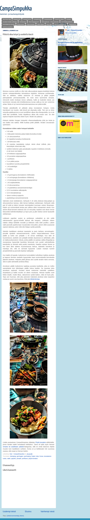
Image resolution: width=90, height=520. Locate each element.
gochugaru (20, 456)
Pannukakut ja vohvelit (8, 24)
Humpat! (68, 19)
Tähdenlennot (72, 24)
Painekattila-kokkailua (67, 22)
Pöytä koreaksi (40, 442)
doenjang (13, 456)
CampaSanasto (48, 19)
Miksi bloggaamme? (34, 22)
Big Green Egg (7, 19)
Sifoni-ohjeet (40, 24)
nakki (8, 458)
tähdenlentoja (35, 279)
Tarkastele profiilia (71, 33)
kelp (37, 456)
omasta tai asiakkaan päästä (13, 447)
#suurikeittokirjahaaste (60, 24)
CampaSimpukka (16, 9)
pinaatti (19, 458)
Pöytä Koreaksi (31, 24)
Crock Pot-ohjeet (59, 19)
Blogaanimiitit (16, 19)
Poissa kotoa (20, 24)
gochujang (27, 456)
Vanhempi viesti (47, 511)
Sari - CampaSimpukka (74, 30)
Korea (41, 456)
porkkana (25, 458)
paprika (13, 458)
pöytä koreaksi (33, 458)
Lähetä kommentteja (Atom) (15, 516)
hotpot (33, 456)
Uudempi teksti (9, 511)
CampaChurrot (27, 19)
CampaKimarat (37, 19)
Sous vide (49, 24)
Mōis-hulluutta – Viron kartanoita (50, 22)
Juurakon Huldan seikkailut (10, 22)
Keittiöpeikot (22, 22)
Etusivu (28, 511)
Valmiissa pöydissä (8, 27)
